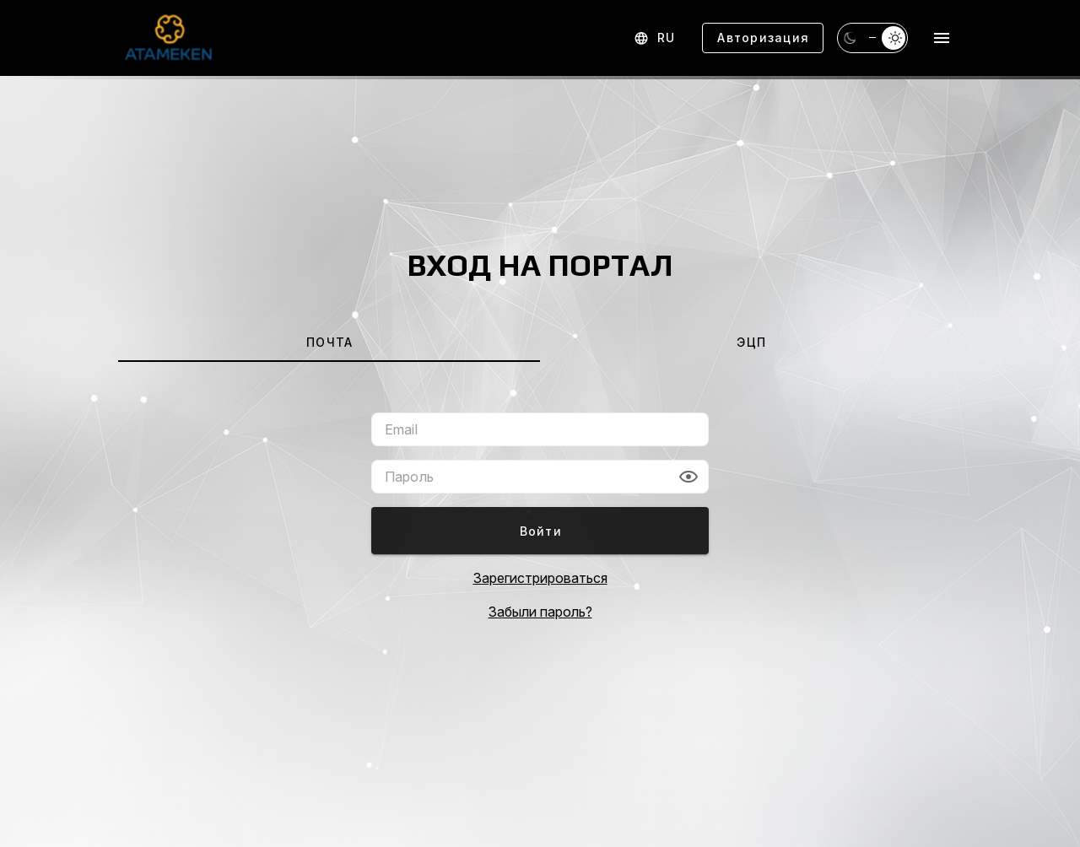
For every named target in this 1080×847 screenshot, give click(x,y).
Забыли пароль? (540, 611)
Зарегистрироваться (540, 577)
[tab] (329, 341)
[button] (688, 477)
